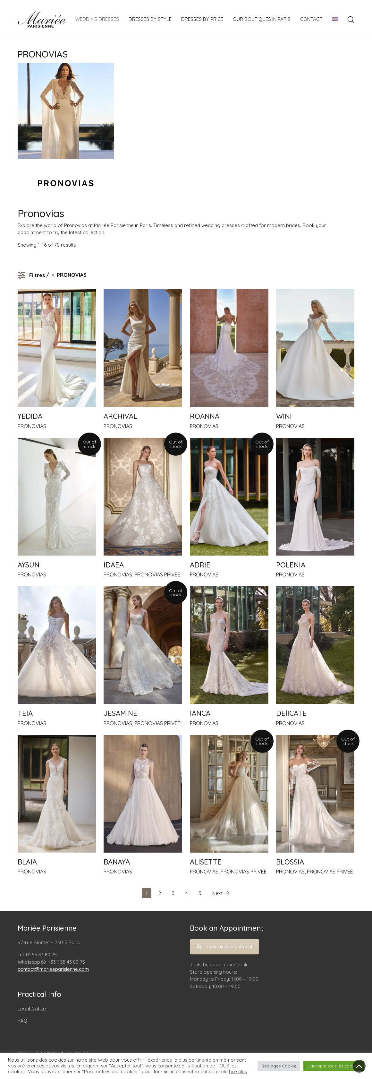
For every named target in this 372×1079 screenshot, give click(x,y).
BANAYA (117, 862)
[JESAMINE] (143, 645)
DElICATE (291, 713)
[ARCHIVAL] (143, 348)
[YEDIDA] (57, 348)
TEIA (25, 713)
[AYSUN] (57, 497)
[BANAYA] (143, 794)
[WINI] (315, 348)
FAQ (22, 1021)
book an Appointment (224, 947)
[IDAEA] (143, 497)
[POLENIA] (315, 497)
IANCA (200, 713)
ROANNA (204, 416)
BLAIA (27, 862)
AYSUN (28, 565)
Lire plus (238, 1072)
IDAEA (114, 565)
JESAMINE (120, 713)
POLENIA (290, 565)
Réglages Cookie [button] (278, 1065)
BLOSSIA (290, 862)
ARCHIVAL (120, 416)
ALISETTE (206, 862)
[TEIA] (57, 645)
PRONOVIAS (32, 426)
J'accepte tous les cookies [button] (333, 1065)
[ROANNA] (229, 348)
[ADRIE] (229, 497)
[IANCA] (229, 645)
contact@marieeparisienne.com (53, 969)
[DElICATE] (315, 645)
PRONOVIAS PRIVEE (157, 574)
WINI (284, 416)
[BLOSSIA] (315, 794)
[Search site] (350, 19)
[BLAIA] (57, 794)
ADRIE (200, 565)
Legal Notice (32, 1008)
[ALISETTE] (229, 794)
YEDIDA (30, 416)
